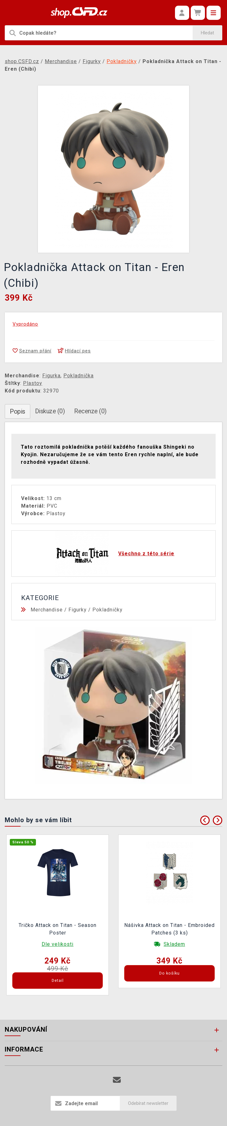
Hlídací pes (74, 351)
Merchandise (47, 610)
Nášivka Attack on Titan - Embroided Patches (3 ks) (169, 929)
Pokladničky (107, 610)
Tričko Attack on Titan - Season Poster (57, 929)
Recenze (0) (90, 411)
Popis (17, 411)
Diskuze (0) (50, 411)
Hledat (207, 33)
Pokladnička (78, 376)
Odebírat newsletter (148, 1103)
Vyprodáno (25, 324)
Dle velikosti (57, 944)
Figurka (51, 376)
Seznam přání (32, 351)
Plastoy (32, 383)
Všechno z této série (146, 554)
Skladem (174, 944)
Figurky (77, 610)
